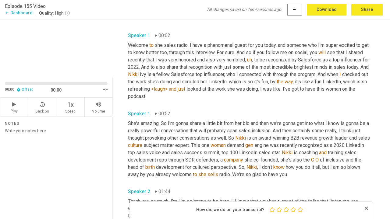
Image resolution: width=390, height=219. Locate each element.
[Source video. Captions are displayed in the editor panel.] (56, 47)
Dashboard (19, 12)
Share (367, 9)
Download (327, 9)
